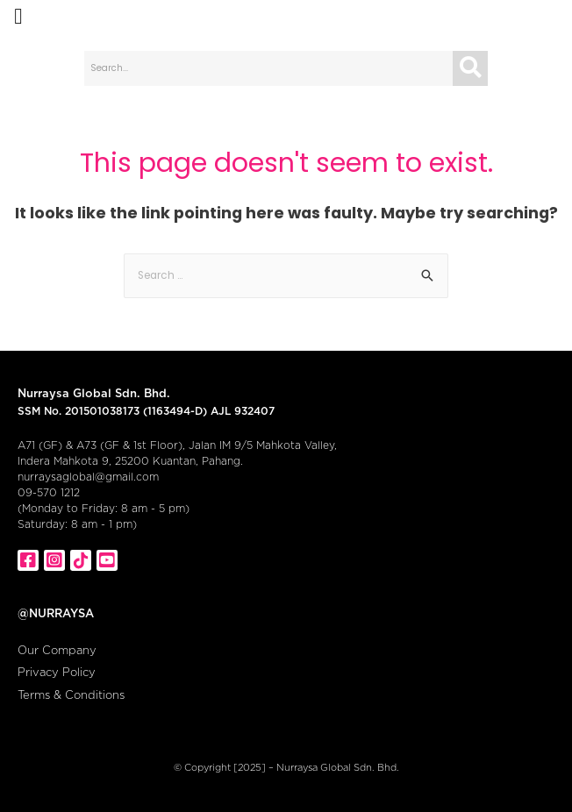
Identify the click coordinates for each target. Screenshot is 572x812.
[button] (18, 16)
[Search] (470, 68)
